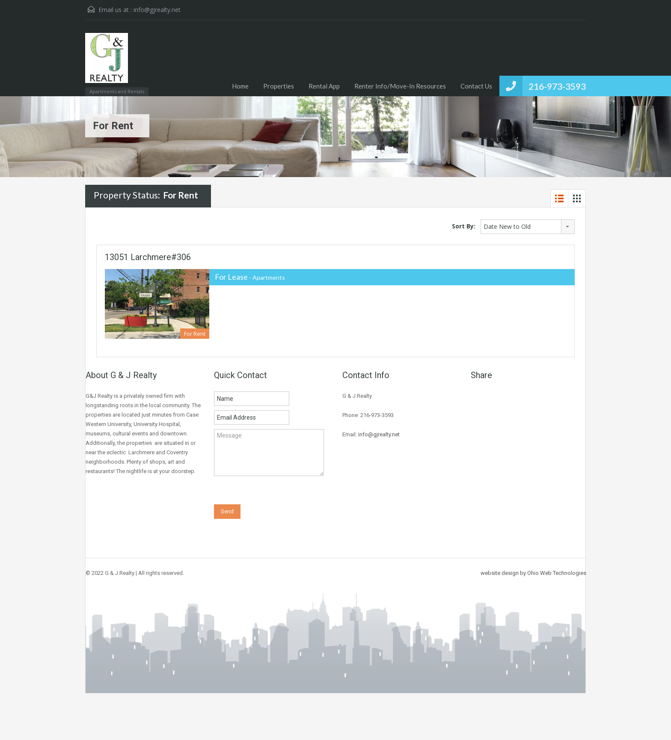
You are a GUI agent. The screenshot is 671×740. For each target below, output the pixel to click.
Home (240, 86)
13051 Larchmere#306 (148, 257)
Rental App (324, 86)
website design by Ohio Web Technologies (533, 573)
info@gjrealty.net (157, 10)
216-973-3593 (557, 86)
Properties (278, 86)
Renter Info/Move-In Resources (400, 86)
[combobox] (528, 226)
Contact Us (476, 86)
